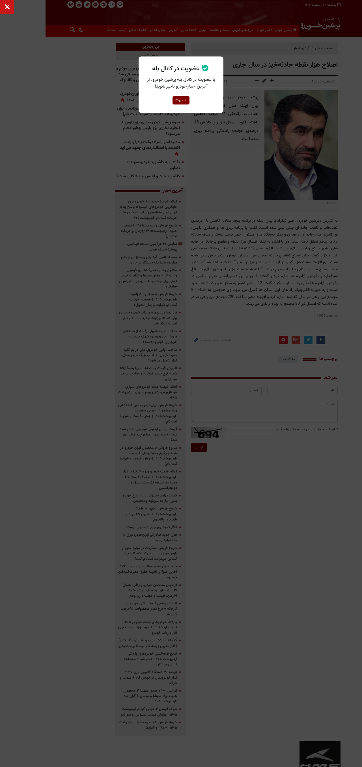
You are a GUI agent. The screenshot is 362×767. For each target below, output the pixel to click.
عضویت (181, 100)
